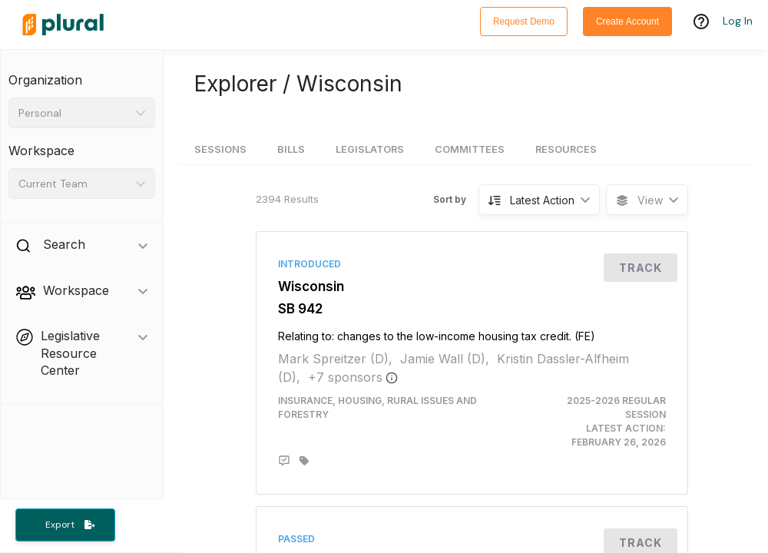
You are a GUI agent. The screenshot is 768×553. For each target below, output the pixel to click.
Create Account (627, 21)
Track (640, 267)
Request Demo (523, 21)
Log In (738, 21)
